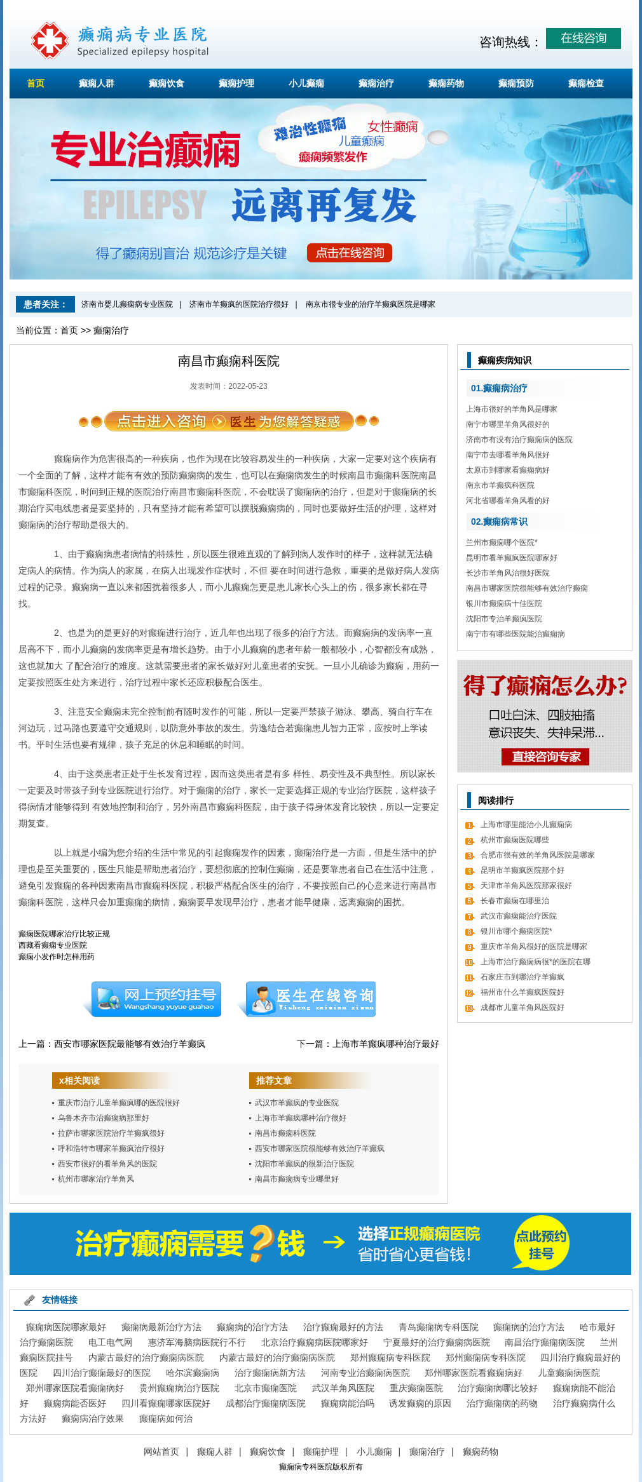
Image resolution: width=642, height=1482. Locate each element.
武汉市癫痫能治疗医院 (519, 916)
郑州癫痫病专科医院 (390, 1357)
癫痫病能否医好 (75, 1403)
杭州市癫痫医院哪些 (515, 839)
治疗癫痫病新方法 (270, 1373)
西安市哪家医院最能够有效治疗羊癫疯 (129, 1044)
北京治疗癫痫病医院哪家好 (314, 1342)
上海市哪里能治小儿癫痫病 (526, 824)
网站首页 (161, 1451)
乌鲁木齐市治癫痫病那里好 (103, 1118)
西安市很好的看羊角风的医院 (107, 1163)
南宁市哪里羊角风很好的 (508, 424)
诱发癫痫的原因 (420, 1403)
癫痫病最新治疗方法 (161, 1327)
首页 (35, 83)
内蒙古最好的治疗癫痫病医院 (146, 1357)
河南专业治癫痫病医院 (365, 1373)
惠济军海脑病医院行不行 (197, 1342)
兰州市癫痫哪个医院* (502, 542)
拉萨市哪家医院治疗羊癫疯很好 (111, 1133)
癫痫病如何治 (166, 1418)
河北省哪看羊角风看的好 (508, 500)
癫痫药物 (446, 83)
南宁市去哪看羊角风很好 (508, 454)
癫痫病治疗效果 (93, 1418)
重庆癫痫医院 (416, 1388)
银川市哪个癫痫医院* (516, 931)
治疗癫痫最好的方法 (343, 1327)
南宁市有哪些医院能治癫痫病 (515, 634)
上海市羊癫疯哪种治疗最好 (385, 1044)
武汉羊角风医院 (343, 1388)
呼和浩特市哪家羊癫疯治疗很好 (111, 1148)
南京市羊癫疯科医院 (500, 485)
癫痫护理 (236, 83)
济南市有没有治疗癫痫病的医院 (519, 439)
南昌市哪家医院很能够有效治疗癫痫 (527, 588)
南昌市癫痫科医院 (285, 1133)
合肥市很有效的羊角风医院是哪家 (538, 855)
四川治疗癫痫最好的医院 (102, 1373)
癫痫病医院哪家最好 (66, 1327)
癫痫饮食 (166, 83)
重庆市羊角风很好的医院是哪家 (534, 946)
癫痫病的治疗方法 (252, 1327)
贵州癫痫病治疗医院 (179, 1388)
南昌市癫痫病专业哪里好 (297, 1179)
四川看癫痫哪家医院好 (165, 1403)
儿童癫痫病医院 (569, 1373)
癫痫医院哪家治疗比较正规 (64, 933)
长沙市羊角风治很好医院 (508, 573)
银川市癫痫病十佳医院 (504, 603)
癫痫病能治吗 (347, 1403)
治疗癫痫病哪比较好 (498, 1388)
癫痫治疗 (376, 83)
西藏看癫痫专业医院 (52, 945)
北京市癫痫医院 (266, 1388)
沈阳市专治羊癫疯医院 (504, 618)
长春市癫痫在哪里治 (515, 900)
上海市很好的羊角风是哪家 (511, 409)
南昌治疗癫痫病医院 (545, 1342)
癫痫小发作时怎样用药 (56, 956)
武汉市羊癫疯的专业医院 (297, 1102)
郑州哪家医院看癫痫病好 (473, 1373)
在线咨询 (306, 999)
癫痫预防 (516, 83)
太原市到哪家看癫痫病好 (508, 470)
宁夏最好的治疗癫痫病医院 (436, 1342)
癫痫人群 (96, 83)
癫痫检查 (586, 83)
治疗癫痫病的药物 (502, 1403)
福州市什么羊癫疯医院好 (522, 992)
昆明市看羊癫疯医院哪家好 (511, 557)
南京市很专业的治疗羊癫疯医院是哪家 (370, 304)
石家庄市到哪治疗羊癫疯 (522, 977)
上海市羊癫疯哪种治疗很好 (300, 1118)
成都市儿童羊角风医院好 (522, 1007)
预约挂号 (151, 999)
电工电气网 (110, 1342)
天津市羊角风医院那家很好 (526, 885)
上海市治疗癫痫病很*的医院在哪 (536, 961)
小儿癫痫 (306, 83)
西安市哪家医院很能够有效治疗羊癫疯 (320, 1148)
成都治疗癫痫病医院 (266, 1403)
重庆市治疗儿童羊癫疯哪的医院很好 (119, 1102)
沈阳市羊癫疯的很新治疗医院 (304, 1163)
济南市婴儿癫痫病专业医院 (127, 304)
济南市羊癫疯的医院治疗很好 (239, 304)
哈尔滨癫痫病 (192, 1373)
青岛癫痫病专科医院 (439, 1327)
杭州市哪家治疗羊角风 (96, 1179)
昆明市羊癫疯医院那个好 (522, 870)
